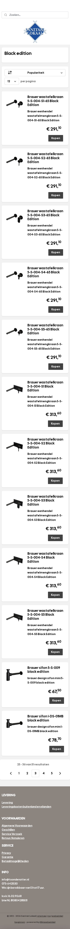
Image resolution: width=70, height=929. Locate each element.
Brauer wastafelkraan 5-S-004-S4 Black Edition (45, 558)
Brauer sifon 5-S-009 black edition (43, 670)
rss (49, 916)
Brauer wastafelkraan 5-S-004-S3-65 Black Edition (45, 215)
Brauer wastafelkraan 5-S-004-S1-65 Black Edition (45, 101)
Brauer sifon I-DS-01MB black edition (45, 718)
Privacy (6, 853)
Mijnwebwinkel (47, 922)
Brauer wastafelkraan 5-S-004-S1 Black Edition (45, 386)
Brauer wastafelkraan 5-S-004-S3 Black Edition (45, 500)
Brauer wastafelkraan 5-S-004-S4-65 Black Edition (45, 272)
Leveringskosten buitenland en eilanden (26, 806)
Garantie (7, 857)
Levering (7, 802)
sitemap (41, 916)
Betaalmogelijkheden (15, 861)
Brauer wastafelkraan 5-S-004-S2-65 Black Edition (45, 158)
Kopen (55, 138)
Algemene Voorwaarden (17, 825)
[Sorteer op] (35, 72)
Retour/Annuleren (13, 838)
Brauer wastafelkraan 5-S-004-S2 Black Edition (45, 443)
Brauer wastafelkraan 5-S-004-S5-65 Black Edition (45, 329)
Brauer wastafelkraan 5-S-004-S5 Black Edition (45, 615)
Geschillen (8, 829)
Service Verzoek (12, 834)
